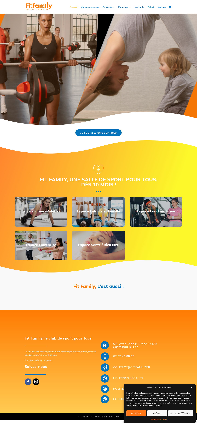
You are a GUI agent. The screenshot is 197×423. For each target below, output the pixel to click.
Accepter (136, 413)
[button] (191, 387)
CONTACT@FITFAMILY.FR (131, 372)
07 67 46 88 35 (123, 361)
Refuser (157, 413)
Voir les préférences (180, 413)
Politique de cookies (159, 419)
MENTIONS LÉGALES (128, 383)
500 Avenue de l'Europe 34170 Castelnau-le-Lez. (135, 350)
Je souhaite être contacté (98, 135)
